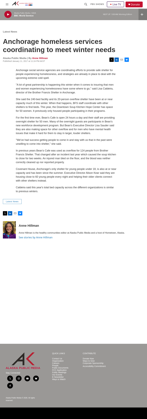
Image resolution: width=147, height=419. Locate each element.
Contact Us (57, 359)
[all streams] (143, 14)
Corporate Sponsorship (93, 363)
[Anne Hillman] (9, 229)
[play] (8, 14)
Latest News (10, 31)
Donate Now (88, 359)
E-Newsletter (58, 377)
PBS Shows (97, 4)
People (55, 365)
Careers (55, 363)
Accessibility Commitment (94, 366)
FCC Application (59, 370)
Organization (57, 361)
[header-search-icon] (86, 4)
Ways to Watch (59, 379)
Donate (135, 4)
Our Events (57, 375)
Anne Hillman (40, 58)
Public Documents (60, 368)
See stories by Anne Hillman (36, 237)
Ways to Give (89, 361)
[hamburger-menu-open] (7, 4)
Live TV (115, 4)
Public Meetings (59, 372)
